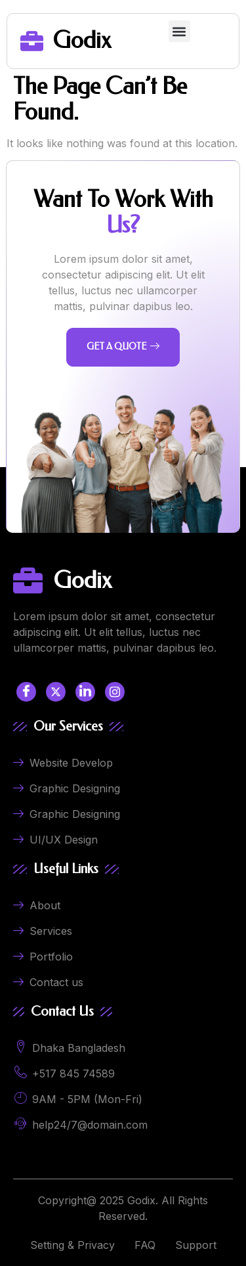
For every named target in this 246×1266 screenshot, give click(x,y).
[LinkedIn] (85, 692)
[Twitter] (56, 692)
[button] (179, 31)
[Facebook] (26, 692)
